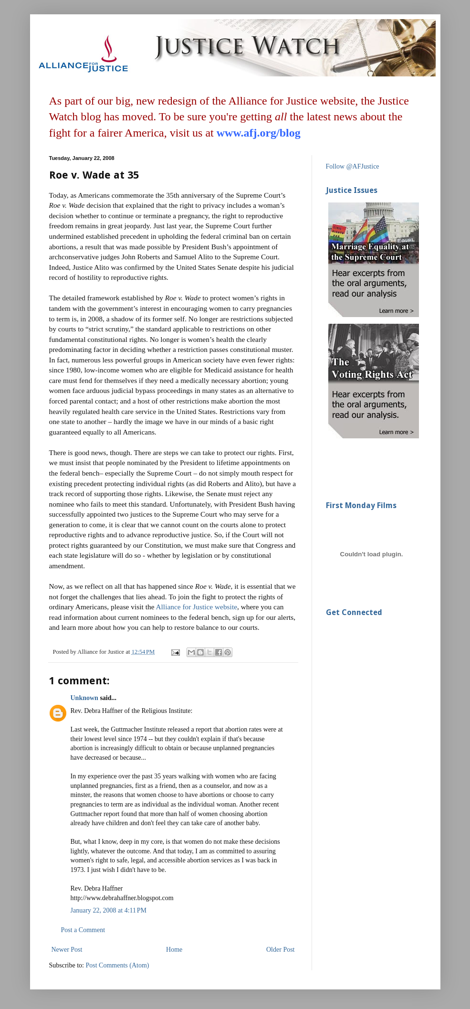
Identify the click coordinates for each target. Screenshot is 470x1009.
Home (174, 949)
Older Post (280, 949)
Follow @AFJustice (352, 166)
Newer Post (67, 949)
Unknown (84, 697)
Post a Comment (83, 930)
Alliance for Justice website (196, 607)
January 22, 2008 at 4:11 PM (109, 910)
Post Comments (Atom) (117, 965)
